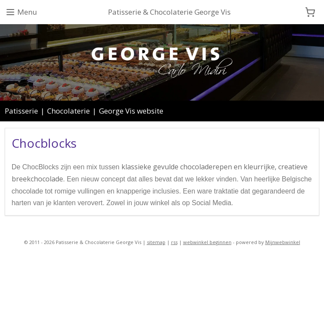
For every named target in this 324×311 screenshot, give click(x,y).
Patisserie (21, 111)
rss (174, 242)
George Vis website (131, 111)
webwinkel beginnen (207, 242)
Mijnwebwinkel (282, 242)
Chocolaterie (68, 111)
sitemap (156, 242)
